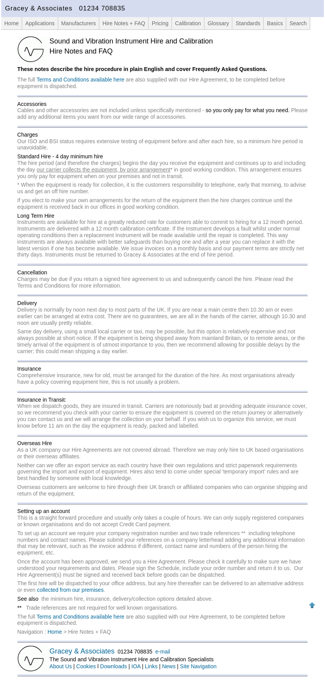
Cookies (86, 666)
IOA (135, 666)
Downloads (113, 666)
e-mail (163, 651)
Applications (40, 23)
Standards (247, 23)
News (169, 666)
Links (151, 666)
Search (297, 23)
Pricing (160, 23)
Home (11, 23)
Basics (275, 23)
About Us (61, 666)
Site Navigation (198, 666)
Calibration (188, 23)
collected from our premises (70, 590)
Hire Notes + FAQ (123, 23)
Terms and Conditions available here (80, 79)
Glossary (218, 23)
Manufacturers (78, 23)
